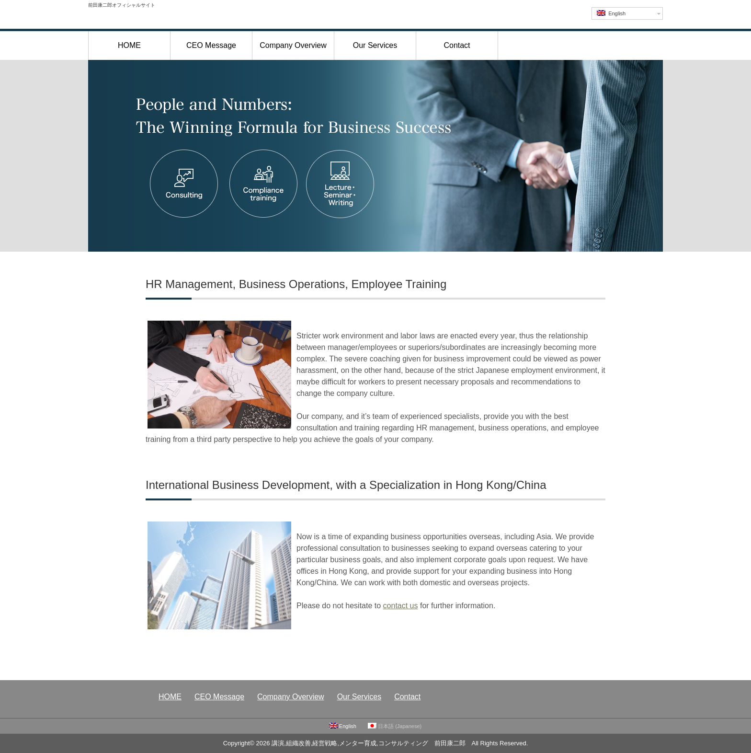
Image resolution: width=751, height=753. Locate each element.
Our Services (375, 45)
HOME (129, 45)
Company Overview (293, 45)
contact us (400, 606)
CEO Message (211, 45)
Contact (457, 45)
